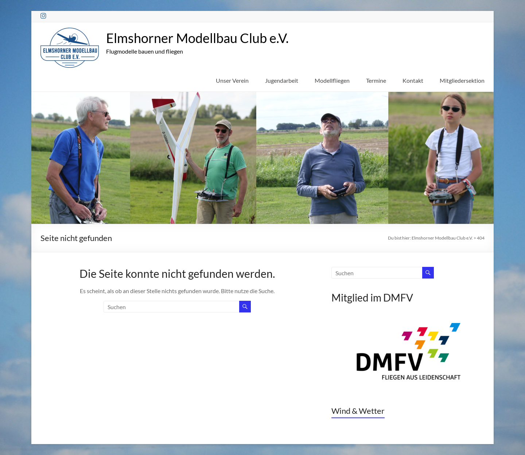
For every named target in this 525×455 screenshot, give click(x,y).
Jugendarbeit (281, 80)
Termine (376, 80)
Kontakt (412, 80)
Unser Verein (232, 80)
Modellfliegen (332, 80)
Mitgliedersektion (462, 80)
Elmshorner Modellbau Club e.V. (197, 38)
